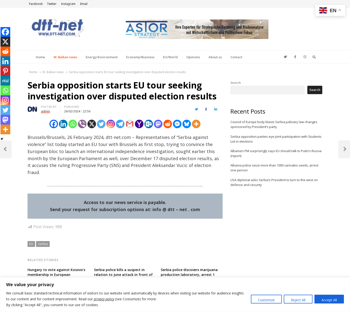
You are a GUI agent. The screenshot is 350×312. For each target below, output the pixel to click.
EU (31, 244)
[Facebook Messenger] (177, 124)
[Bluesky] (186, 124)
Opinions (193, 57)
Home (40, 57)
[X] (91, 124)
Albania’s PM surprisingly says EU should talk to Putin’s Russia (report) (276, 153)
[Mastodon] (158, 124)
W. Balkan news (65, 57)
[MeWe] (5, 81)
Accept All (329, 300)
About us (215, 57)
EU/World (170, 57)
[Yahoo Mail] (139, 124)
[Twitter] (101, 124)
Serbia (43, 244)
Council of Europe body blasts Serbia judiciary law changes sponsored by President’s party (273, 124)
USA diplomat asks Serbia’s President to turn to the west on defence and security (274, 182)
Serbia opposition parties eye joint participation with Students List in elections (276, 139)
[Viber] (82, 124)
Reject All (298, 300)
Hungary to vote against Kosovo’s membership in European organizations (56, 274)
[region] (175, 294)
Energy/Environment (102, 57)
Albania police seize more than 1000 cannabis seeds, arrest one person (274, 167)
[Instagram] (110, 124)
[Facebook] (53, 124)
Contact (236, 57)
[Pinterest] (5, 71)
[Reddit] (167, 124)
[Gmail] (129, 124)
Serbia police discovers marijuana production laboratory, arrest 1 (189, 272)
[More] (196, 124)
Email (83, 4)
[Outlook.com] (148, 124)
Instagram (68, 4)
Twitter (52, 4)
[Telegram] (120, 124)
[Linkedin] (63, 124)
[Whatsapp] (72, 124)
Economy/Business (140, 57)
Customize (266, 300)
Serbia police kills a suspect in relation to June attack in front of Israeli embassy (123, 274)
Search (235, 83)
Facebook (36, 4)
